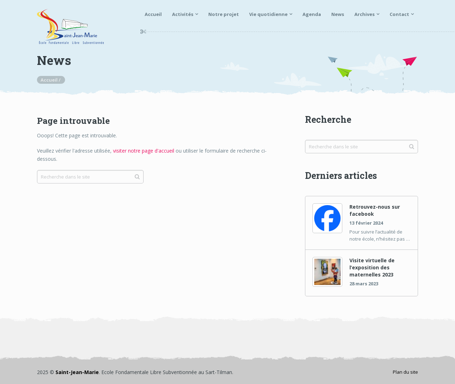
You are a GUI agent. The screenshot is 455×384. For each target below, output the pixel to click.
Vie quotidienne (268, 14)
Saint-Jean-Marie (77, 372)
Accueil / (51, 80)
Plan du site (405, 372)
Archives (364, 14)
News (337, 14)
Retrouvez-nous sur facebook (374, 210)
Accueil (153, 14)
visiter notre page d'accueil (143, 150)
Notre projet (223, 14)
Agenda (312, 14)
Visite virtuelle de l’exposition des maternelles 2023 (372, 267)
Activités (182, 14)
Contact (399, 14)
